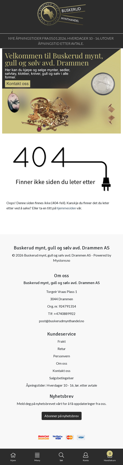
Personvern (61, 356)
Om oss (61, 363)
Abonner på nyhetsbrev (61, 416)
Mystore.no (61, 260)
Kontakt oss (61, 371)
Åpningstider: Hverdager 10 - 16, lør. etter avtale (61, 385)
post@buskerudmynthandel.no (61, 321)
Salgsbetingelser (61, 378)
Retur (62, 349)
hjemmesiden (66, 208)
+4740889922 (64, 313)
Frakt (62, 341)
